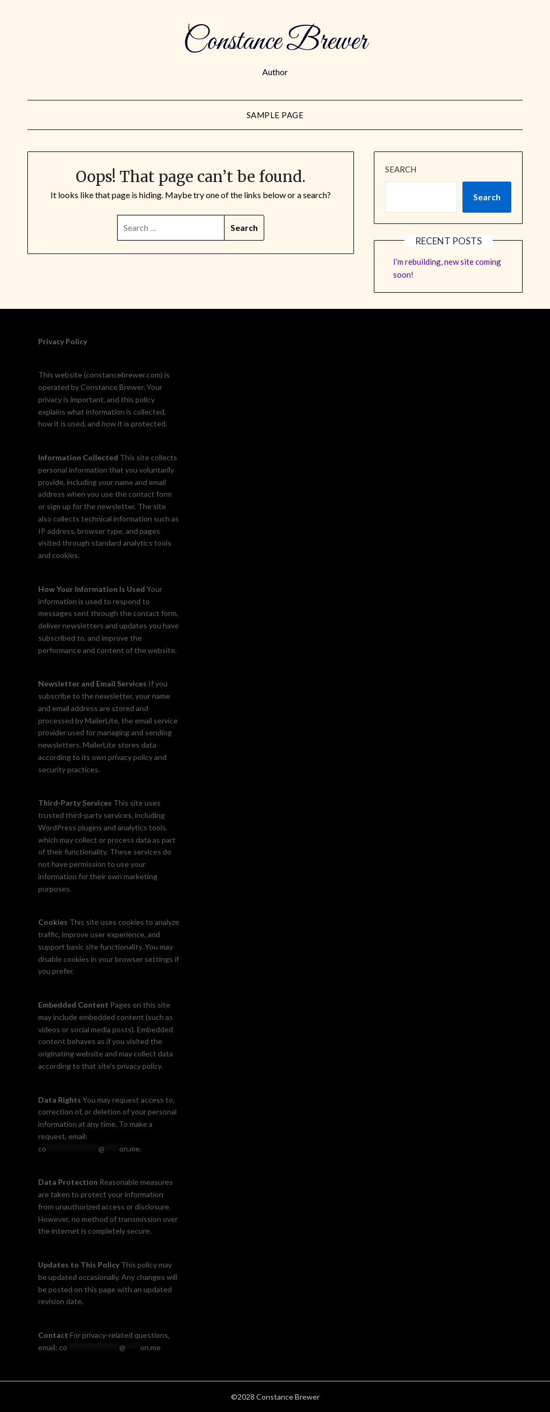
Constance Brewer (275, 42)
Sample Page (275, 115)
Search (400, 169)
